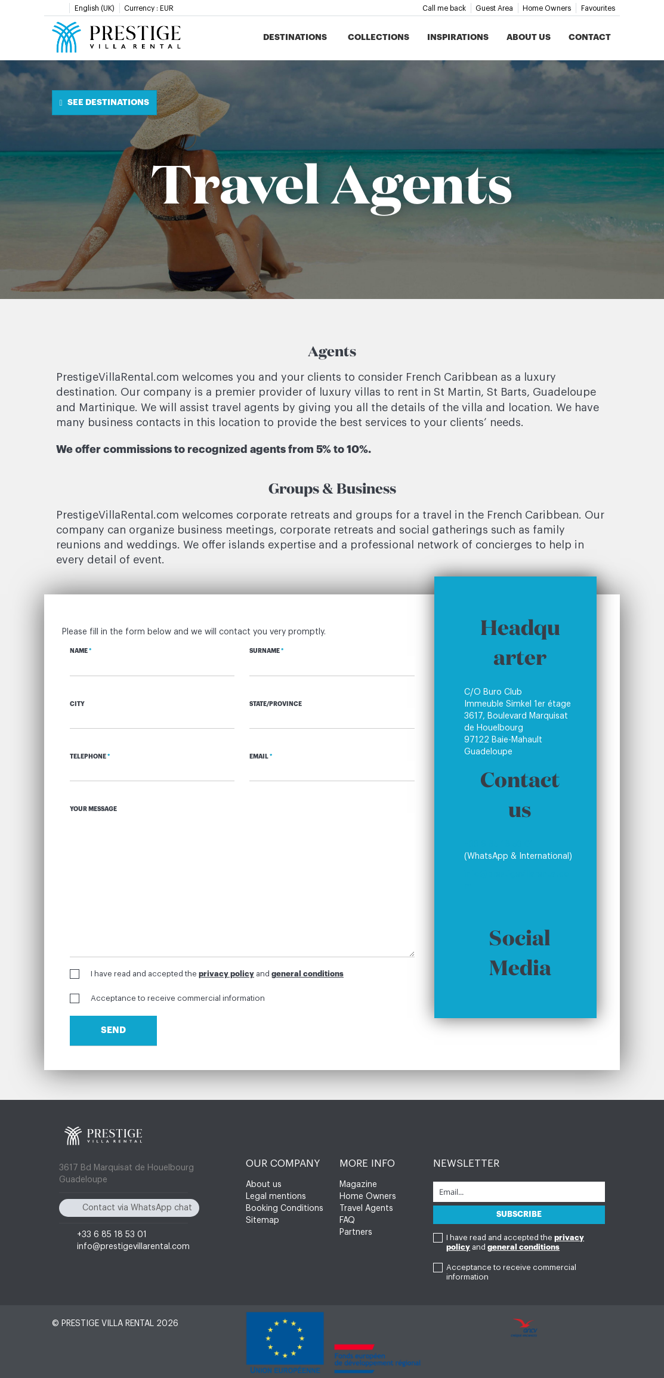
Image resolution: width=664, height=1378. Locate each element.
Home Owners (547, 8)
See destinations (104, 102)
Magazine (358, 1184)
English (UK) (95, 8)
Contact (590, 37)
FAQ (347, 1220)
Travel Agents (366, 1208)
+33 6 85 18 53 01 (499, 844)
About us (529, 37)
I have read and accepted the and (217, 974)
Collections (378, 37)
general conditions (307, 974)
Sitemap (262, 1220)
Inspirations (458, 37)
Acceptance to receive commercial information (178, 998)
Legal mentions (276, 1196)
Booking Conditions (284, 1208)
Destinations (295, 37)
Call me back (444, 8)
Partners (355, 1232)
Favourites (598, 8)
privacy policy (226, 974)
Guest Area (494, 8)
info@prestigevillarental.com (133, 1247)
